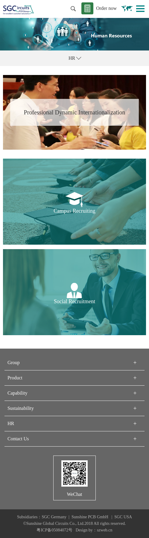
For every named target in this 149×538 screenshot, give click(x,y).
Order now (106, 8)
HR (72, 58)
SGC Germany (54, 517)
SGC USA (123, 517)
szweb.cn (104, 530)
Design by (84, 530)
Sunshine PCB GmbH (90, 517)
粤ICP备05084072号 (54, 530)
